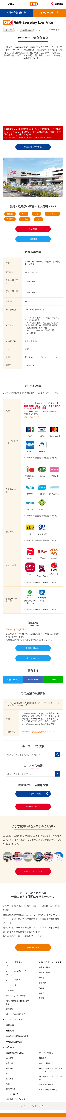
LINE (53, 679)
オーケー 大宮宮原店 (49, 30)
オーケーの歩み (12, 1094)
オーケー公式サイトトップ (17, 964)
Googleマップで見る (33, 147)
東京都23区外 (44, 972)
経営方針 (9, 1063)
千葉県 (41, 978)
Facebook (33, 679)
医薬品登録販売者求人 (48, 1090)
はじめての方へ (12, 985)
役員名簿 (9, 1079)
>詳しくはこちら (31, 417)
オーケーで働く (49, 12)
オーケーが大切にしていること (17, 973)
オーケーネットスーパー (17, 1019)
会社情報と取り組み (15, 1053)
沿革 (8, 1074)
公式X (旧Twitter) (33, 648)
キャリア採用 (44, 1063)
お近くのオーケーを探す (50, 962)
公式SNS (33, 239)
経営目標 (9, 1068)
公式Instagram (33, 658)
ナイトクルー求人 (46, 1085)
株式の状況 (10, 1089)
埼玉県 (41, 988)
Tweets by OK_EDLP (15, 629)
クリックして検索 (33, 794)
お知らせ (10, 1047)
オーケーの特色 (13, 980)
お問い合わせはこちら (33, 871)
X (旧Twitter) (13, 680)
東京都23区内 (44, 967)
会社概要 (9, 1058)
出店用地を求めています (15, 1099)
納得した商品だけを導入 (15, 1014)
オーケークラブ (12, 990)
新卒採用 (42, 1058)
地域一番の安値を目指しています (17, 1002)
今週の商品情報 (16, 12)
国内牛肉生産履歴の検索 (17, 1036)
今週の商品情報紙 (14, 1042)
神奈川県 (42, 983)
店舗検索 (57, 4)
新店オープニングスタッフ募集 (50, 1077)
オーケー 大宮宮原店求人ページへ (38, 732)
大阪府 (41, 993)
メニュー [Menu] (9, 4)
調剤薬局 (10, 1025)
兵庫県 (41, 998)
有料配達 (10, 1030)
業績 (8, 1084)
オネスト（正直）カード (15, 996)
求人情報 (33, 229)
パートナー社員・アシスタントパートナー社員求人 (50, 1069)
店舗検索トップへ (33, 806)
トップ (9, 30)
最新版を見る (31, 341)
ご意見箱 (9, 1009)
